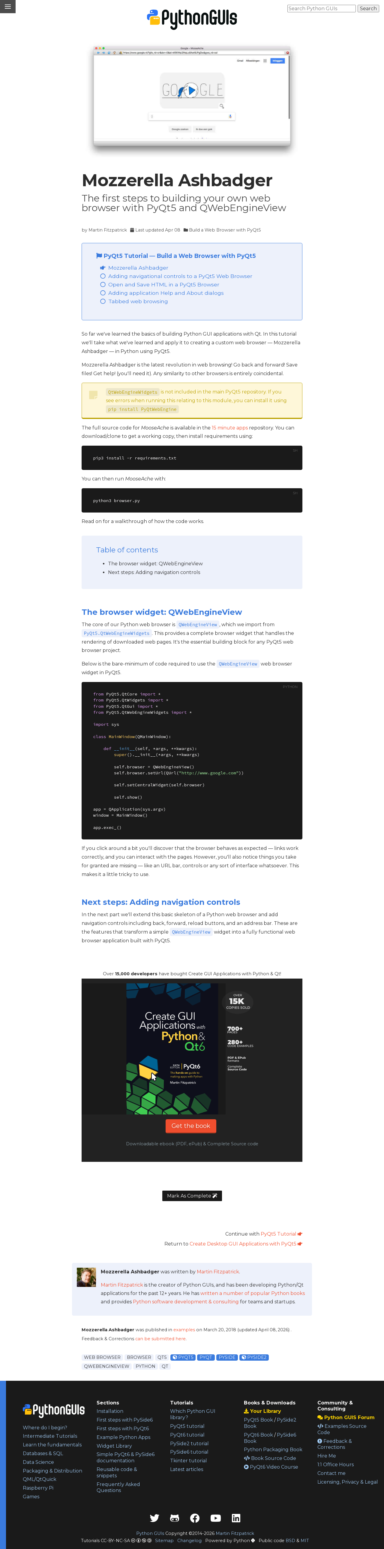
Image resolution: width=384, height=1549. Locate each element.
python (145, 1366)
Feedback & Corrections (334, 1444)
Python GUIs (150, 1533)
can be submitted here (160, 1338)
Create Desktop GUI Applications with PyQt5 (246, 1244)
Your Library (262, 1411)
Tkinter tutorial (188, 1461)
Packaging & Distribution (52, 1471)
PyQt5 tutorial (187, 1426)
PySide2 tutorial (189, 1443)
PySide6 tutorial (189, 1452)
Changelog (189, 1540)
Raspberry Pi (38, 1488)
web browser (102, 1357)
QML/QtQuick (39, 1479)
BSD (290, 1540)
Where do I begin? (45, 1428)
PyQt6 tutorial (187, 1435)
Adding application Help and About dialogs (166, 293)
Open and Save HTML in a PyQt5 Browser (163, 284)
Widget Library (114, 1446)
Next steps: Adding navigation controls (154, 572)
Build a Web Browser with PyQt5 (225, 230)
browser (139, 1357)
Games (31, 1497)
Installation (110, 1411)
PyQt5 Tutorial (122, 255)
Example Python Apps (123, 1437)
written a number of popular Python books (252, 1293)
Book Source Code (270, 1458)
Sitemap (164, 1540)
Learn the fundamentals (52, 1445)
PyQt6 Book (258, 1435)
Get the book (191, 1125)
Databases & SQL (43, 1453)
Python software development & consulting (186, 1302)
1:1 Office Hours (335, 1464)
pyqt (206, 1357)
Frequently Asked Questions (118, 1488)
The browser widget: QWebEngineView (155, 564)
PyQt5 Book (258, 1420)
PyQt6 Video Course (271, 1467)
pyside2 (254, 1357)
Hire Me (326, 1456)
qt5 (162, 1357)
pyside (227, 1357)
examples (184, 1329)
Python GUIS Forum (346, 1417)
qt (165, 1366)
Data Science (38, 1462)
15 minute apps (230, 428)
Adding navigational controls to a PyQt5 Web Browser (180, 276)
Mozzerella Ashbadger (138, 268)
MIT (305, 1540)
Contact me (331, 1473)
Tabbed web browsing (138, 301)
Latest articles (186, 1469)
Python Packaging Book (273, 1449)
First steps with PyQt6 (123, 1428)
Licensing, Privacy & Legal (347, 1482)
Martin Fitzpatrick (107, 230)
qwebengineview (106, 1366)
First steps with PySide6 (125, 1420)
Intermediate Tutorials (50, 1436)
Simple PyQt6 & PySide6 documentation (125, 1458)
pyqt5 (183, 1357)
